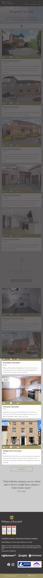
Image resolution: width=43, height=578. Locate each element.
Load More (21, 469)
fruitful (30, 542)
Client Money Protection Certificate (26, 538)
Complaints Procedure (8, 538)
